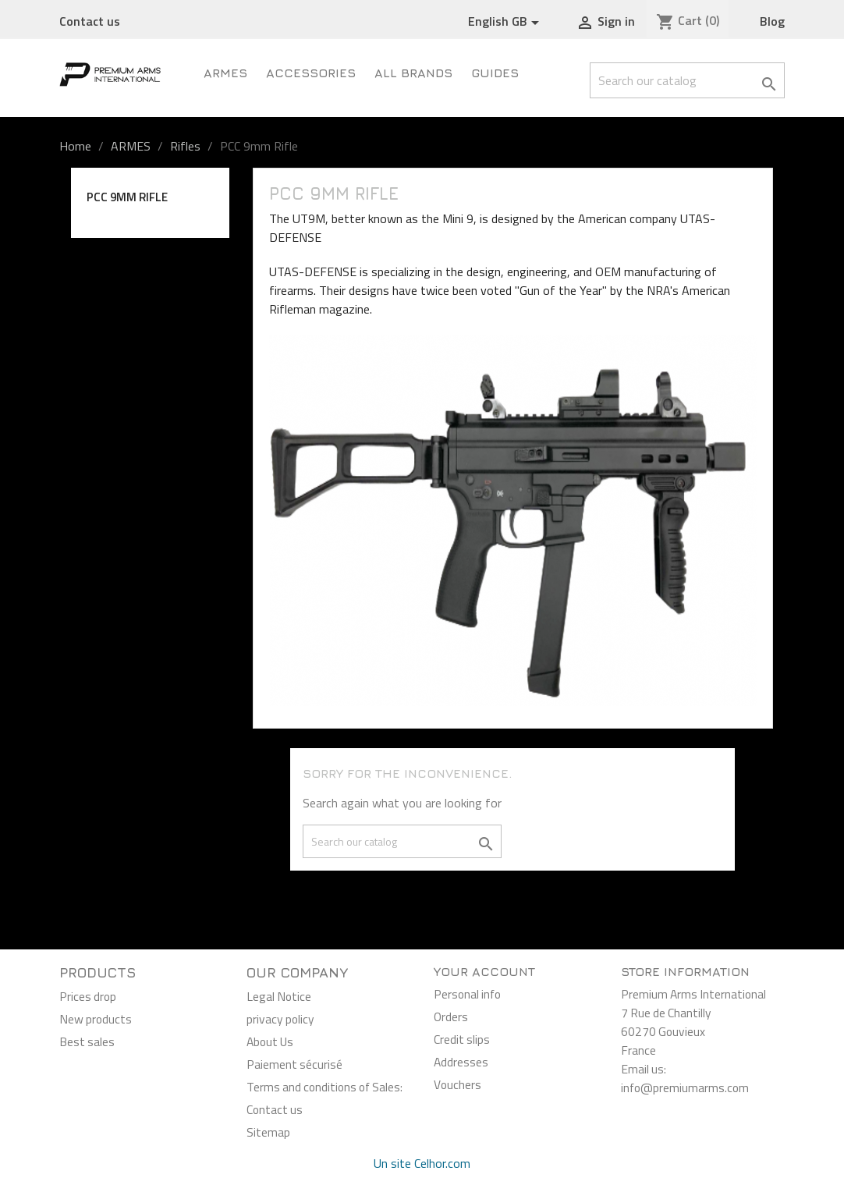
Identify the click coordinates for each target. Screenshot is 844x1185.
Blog (772, 21)
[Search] (687, 80)
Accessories (311, 73)
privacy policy (280, 1018)
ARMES (225, 73)
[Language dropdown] (506, 22)
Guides (495, 73)
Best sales (87, 1041)
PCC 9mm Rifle (127, 197)
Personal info (467, 994)
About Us (269, 1041)
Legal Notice (278, 996)
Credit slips (462, 1039)
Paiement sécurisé (294, 1064)
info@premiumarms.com (685, 1087)
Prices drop (87, 996)
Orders (451, 1016)
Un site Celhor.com (422, 1163)
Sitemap (268, 1132)
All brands (413, 73)
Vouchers (457, 1084)
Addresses (461, 1061)
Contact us (89, 21)
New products (95, 1018)
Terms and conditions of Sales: (324, 1086)
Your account (484, 971)
